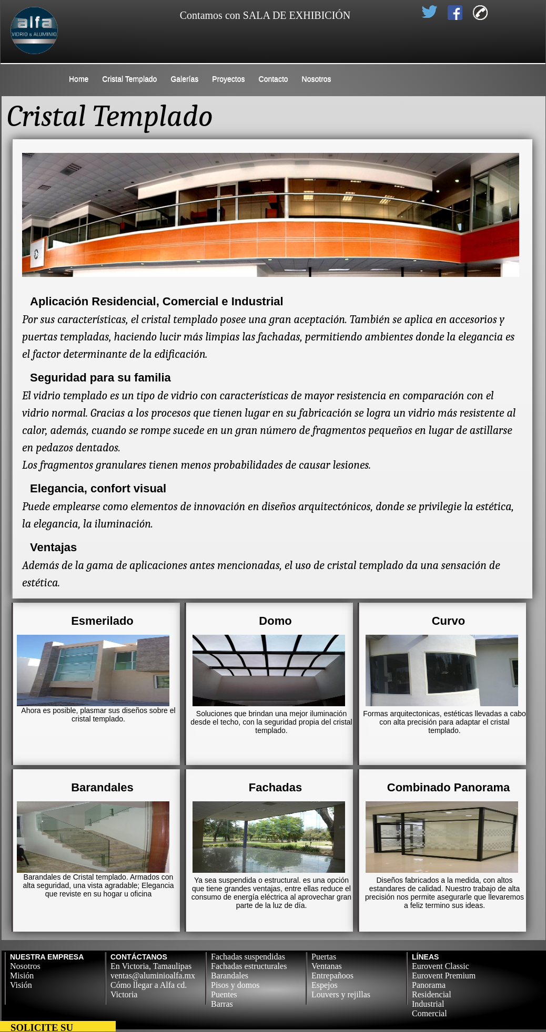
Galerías (184, 79)
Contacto (273, 79)
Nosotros (316, 79)
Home (78, 79)
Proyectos (228, 79)
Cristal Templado (129, 79)
